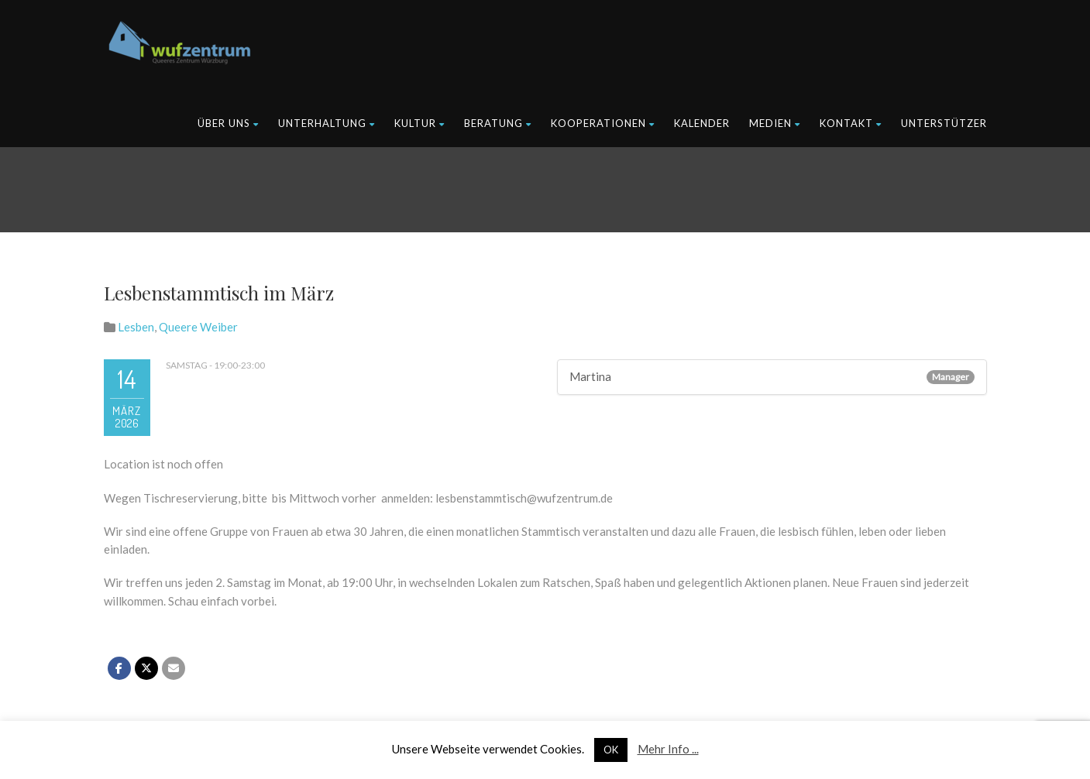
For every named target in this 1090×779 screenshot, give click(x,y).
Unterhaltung (326, 123)
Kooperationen (603, 123)
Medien (774, 123)
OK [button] (610, 749)
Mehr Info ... (668, 749)
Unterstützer (944, 123)
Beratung (497, 123)
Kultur (419, 123)
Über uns (228, 123)
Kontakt (851, 123)
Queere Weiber (198, 327)
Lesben (136, 327)
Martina (590, 376)
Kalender (702, 123)
